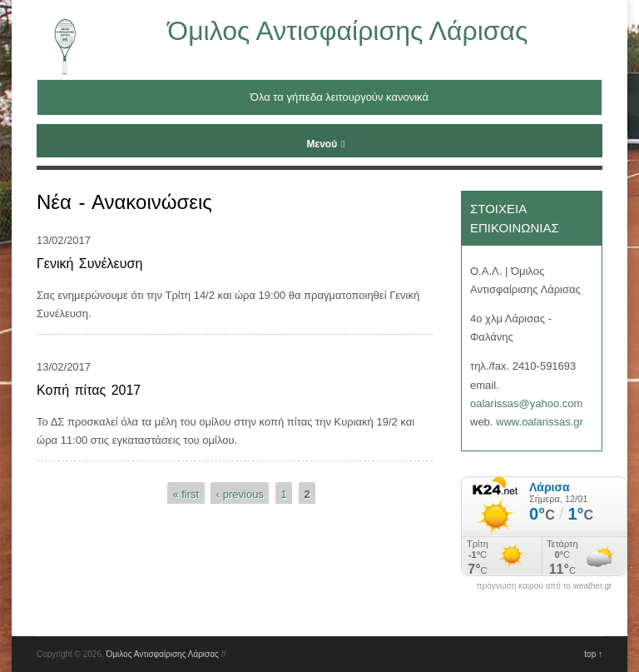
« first (185, 493)
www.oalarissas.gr (539, 422)
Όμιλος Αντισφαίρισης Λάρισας (347, 31)
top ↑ (593, 654)
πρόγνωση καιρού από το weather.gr (544, 586)
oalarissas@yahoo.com (526, 403)
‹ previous (240, 493)
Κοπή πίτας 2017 (89, 390)
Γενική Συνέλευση (89, 263)
